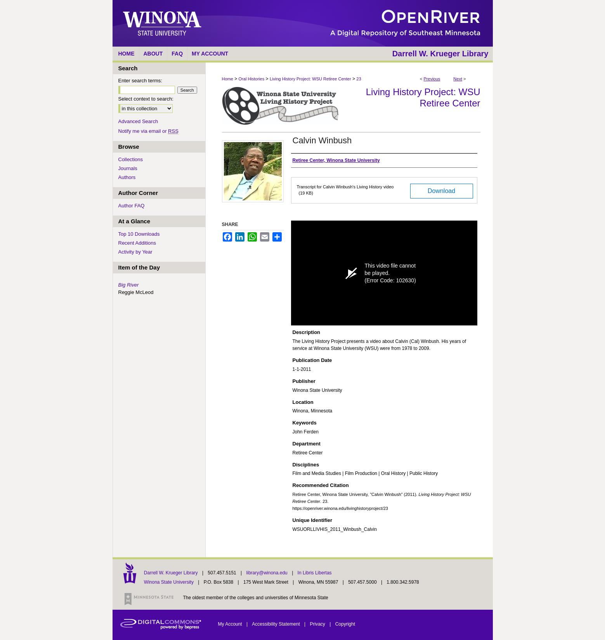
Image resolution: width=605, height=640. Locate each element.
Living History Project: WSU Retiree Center (310, 79)
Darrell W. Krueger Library (171, 573)
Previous (432, 79)
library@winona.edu (267, 573)
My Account (230, 624)
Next (457, 79)
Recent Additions (137, 243)
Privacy (318, 624)
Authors (127, 177)
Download (441, 191)
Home (227, 79)
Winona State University (169, 582)
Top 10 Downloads (139, 234)
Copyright (345, 624)
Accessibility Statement (276, 624)
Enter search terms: (140, 80)
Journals (127, 168)
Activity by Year (135, 252)
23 (358, 79)
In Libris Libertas (315, 573)
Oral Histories (252, 79)
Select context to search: (145, 99)
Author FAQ (131, 206)
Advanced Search (138, 121)
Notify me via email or (148, 131)
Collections (130, 159)
